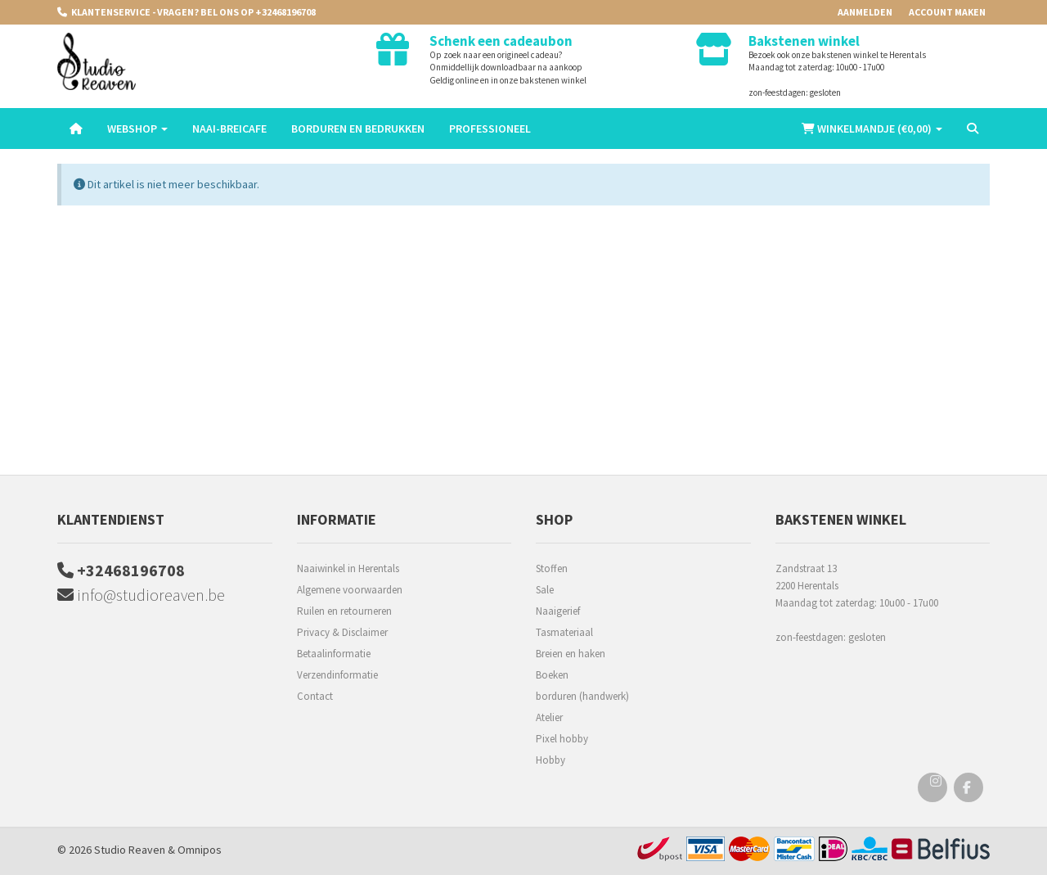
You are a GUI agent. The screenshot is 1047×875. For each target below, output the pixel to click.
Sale (545, 590)
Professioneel (490, 128)
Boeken (552, 675)
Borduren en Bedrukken (358, 128)
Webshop (137, 128)
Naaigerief (558, 611)
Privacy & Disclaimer (342, 632)
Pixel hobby (562, 739)
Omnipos (199, 849)
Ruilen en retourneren (344, 611)
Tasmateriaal (564, 632)
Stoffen (552, 568)
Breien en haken (570, 654)
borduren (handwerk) (582, 696)
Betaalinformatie (334, 654)
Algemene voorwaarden (349, 590)
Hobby (550, 760)
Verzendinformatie (337, 675)
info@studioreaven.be (141, 594)
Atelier (549, 717)
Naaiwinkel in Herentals (348, 568)
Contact (315, 696)
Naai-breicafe (229, 128)
